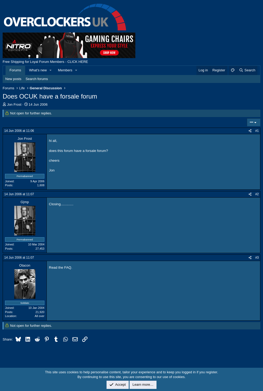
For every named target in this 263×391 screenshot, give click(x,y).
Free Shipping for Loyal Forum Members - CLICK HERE (45, 62)
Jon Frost (14, 104)
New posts (13, 79)
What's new (38, 70)
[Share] (250, 131)
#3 (257, 257)
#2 (257, 194)
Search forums (37, 79)
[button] (50, 70)
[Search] (247, 70)
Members (65, 70)
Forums (15, 70)
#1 (257, 131)
